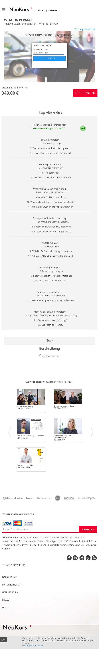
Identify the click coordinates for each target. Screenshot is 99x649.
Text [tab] (49, 340)
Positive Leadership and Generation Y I (50, 226)
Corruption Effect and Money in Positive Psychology (50, 315)
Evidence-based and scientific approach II (50, 153)
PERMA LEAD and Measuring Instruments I (50, 251)
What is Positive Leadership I (51, 192)
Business (52, 10)
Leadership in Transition (50, 167)
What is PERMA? (50, 246)
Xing (81, 558)
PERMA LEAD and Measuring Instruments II (50, 255)
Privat (41, 10)
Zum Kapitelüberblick (84, 29)
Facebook (69, 558)
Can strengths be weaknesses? (50, 280)
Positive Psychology (50, 143)
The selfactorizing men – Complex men (51, 177)
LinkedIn (75, 558)
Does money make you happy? (50, 320)
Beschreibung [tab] (49, 348)
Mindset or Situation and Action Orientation (50, 206)
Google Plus (88, 558)
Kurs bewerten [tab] (50, 355)
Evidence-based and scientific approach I (50, 148)
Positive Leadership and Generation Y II (50, 231)
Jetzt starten (49, 58)
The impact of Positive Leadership (51, 221)
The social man (50, 172)
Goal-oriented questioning (50, 295)
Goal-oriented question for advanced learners (50, 300)
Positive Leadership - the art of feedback (51, 275)
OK (3, 639)
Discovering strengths (50, 271)
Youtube (94, 558)
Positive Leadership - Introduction (47, 128)
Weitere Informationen (33, 645)
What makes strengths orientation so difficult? (50, 202)
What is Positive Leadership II (51, 197)
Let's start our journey (50, 324)
